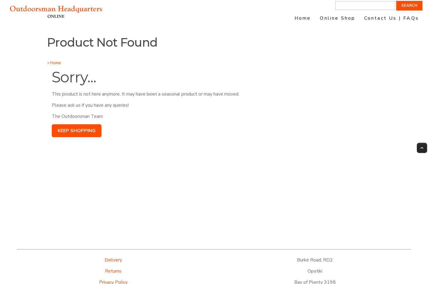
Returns (113, 271)
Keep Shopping (77, 130)
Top (422, 148)
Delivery (113, 260)
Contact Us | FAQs (391, 18)
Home (303, 18)
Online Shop (337, 18)
